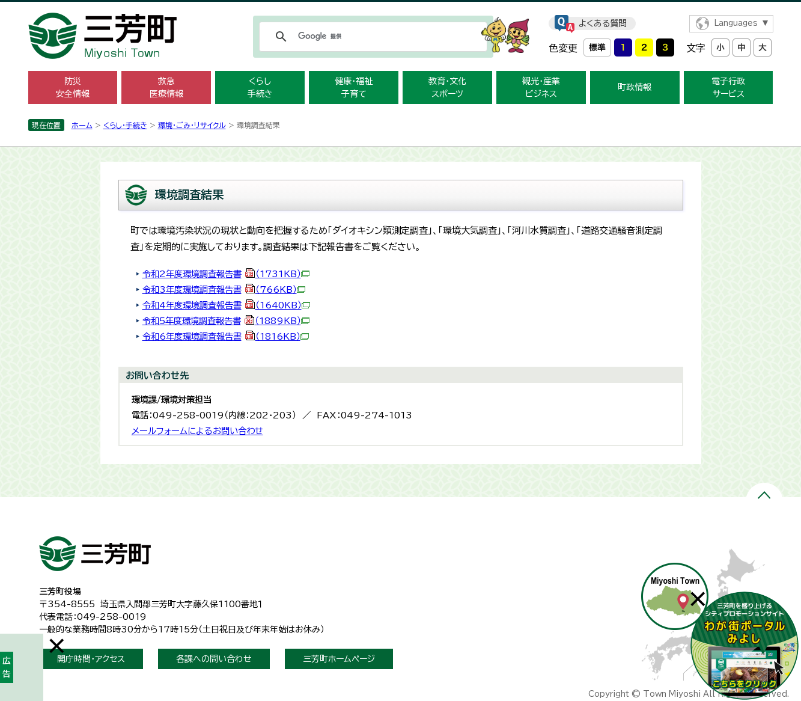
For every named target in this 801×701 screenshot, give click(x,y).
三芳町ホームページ (339, 659)
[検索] (371, 36)
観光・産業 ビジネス (541, 87)
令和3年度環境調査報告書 (223, 289)
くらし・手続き (125, 125)
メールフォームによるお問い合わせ (197, 430)
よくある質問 (603, 23)
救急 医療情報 (166, 87)
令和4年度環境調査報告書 (226, 305)
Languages (736, 23)
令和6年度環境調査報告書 (225, 336)
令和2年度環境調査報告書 (225, 273)
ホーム (82, 125)
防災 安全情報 (73, 87)
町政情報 (634, 87)
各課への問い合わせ (214, 659)
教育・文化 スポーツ (447, 87)
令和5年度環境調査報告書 (225, 320)
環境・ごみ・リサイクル (192, 125)
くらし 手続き (260, 87)
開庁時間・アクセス (91, 659)
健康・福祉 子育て (354, 87)
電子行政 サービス (728, 87)
